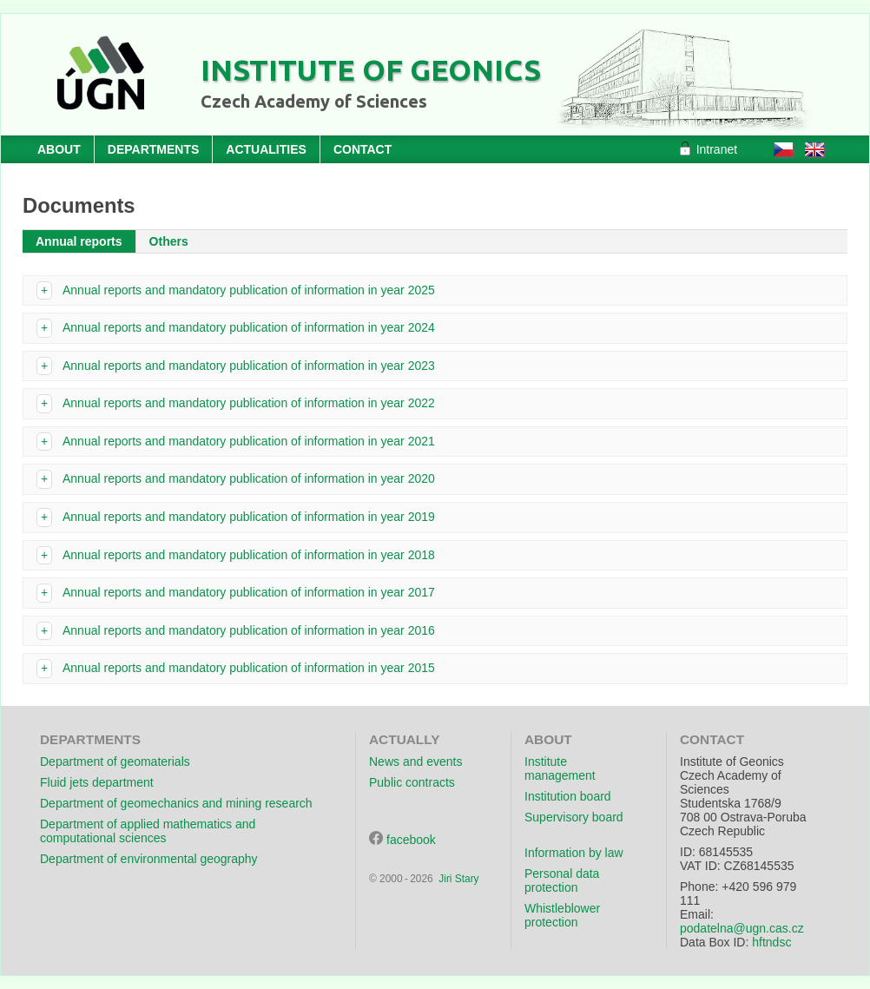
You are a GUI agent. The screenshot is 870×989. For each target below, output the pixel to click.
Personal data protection (561, 880)
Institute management (560, 768)
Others (168, 241)
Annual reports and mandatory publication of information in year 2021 (249, 441)
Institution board (567, 796)
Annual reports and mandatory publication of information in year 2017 (249, 592)
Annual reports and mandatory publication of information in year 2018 (249, 555)
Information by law (573, 853)
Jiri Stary (458, 879)
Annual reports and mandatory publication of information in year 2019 (249, 517)
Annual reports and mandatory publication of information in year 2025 (249, 290)
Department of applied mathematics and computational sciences (147, 831)
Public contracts (412, 782)
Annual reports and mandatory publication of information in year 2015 (249, 668)
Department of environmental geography (149, 859)
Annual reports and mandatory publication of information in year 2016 (249, 630)
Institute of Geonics (371, 69)
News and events (415, 761)
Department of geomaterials (115, 761)
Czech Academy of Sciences (314, 101)
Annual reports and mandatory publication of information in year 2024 (249, 327)
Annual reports (79, 241)
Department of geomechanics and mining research (176, 803)
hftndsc (771, 942)
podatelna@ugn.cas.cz (742, 928)
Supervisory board (573, 817)
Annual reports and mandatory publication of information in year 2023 (249, 366)
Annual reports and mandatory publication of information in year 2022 (249, 403)
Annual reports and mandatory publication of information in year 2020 (249, 478)
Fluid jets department (97, 782)
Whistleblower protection (562, 915)
